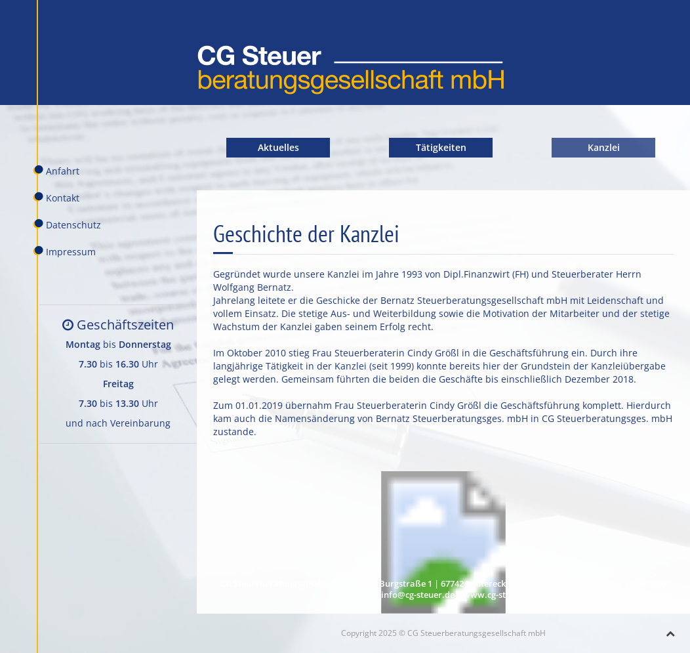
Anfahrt (56, 170)
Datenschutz (67, 224)
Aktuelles (278, 147)
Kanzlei (604, 147)
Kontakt (56, 197)
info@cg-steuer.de (418, 594)
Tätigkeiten (441, 147)
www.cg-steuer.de (500, 594)
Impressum (64, 251)
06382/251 (579, 583)
